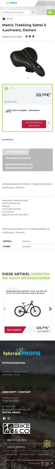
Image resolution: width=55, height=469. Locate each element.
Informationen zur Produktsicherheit (19, 166)
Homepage (11, 454)
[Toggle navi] (2, 2)
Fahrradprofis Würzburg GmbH (37, 460)
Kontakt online (27, 454)
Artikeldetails (15, 151)
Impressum (43, 454)
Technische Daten (18, 158)
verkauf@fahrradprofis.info (16, 409)
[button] (27, 78)
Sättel (7, 19)
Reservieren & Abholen (34, 124)
